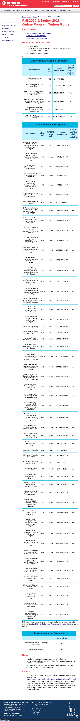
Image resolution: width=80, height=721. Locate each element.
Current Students (13, 10)
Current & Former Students (41, 704)
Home (24, 17)
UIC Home (75, 1)
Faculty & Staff (49, 10)
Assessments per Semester (36, 38)
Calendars (5, 29)
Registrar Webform (38, 711)
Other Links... (66, 10)
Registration (55, 1)
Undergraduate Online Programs (38, 33)
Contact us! (36, 709)
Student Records (7, 34)
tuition (29, 17)
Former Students (31, 10)
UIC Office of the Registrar (42, 702)
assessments (43, 53)
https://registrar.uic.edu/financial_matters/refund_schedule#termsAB (51, 679)
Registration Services (9, 26)
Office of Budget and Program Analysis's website (53, 624)
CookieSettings (5, 720)
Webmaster (36, 712)
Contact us (65, 1)
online (35, 17)
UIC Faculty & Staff (38, 706)
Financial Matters (8, 31)
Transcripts (45, 1)
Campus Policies (7, 40)
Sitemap (35, 714)
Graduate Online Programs (36, 36)
